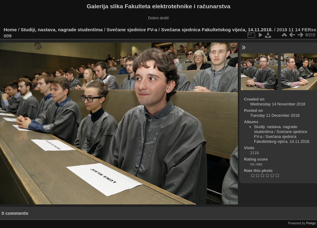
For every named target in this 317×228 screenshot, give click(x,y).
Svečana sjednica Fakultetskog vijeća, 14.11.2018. (217, 29)
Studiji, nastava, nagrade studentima (62, 29)
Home (10, 29)
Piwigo (311, 223)
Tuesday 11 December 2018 (275, 115)
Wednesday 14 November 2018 (277, 104)
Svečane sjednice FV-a (131, 29)
